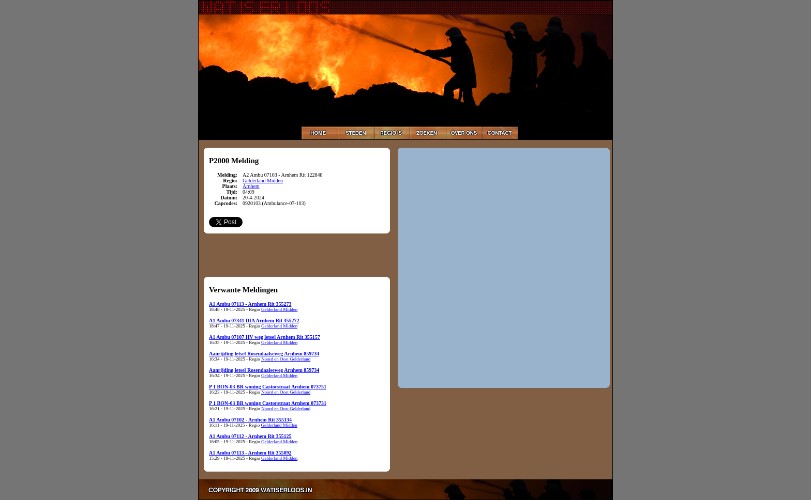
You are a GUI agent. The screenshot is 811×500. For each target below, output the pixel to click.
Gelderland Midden (263, 180)
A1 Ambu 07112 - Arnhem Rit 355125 (250, 436)
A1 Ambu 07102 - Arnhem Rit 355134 (250, 420)
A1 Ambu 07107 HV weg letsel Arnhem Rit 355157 (264, 337)
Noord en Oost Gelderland (285, 359)
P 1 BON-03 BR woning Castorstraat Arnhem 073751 (267, 386)
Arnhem (251, 186)
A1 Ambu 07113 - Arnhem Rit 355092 (250, 453)
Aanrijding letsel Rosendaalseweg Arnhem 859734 (264, 353)
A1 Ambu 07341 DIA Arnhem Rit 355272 (254, 320)
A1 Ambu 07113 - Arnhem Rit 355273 (250, 304)
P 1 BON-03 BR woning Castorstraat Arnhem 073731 (267, 403)
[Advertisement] (296, 254)
